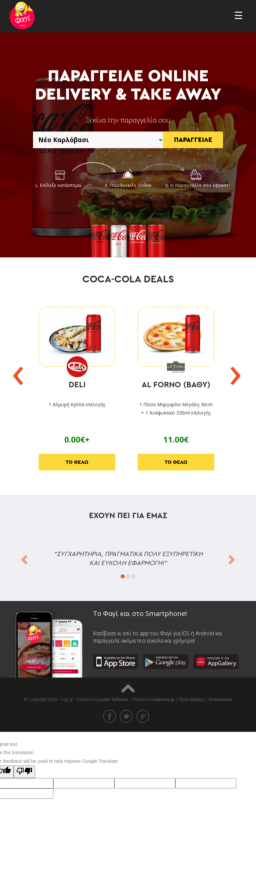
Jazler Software (114, 699)
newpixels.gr (163, 699)
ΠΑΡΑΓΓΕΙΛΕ (193, 140)
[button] (23, 557)
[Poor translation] (24, 771)
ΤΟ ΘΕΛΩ (77, 462)
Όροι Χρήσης (191, 699)
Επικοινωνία (220, 699)
